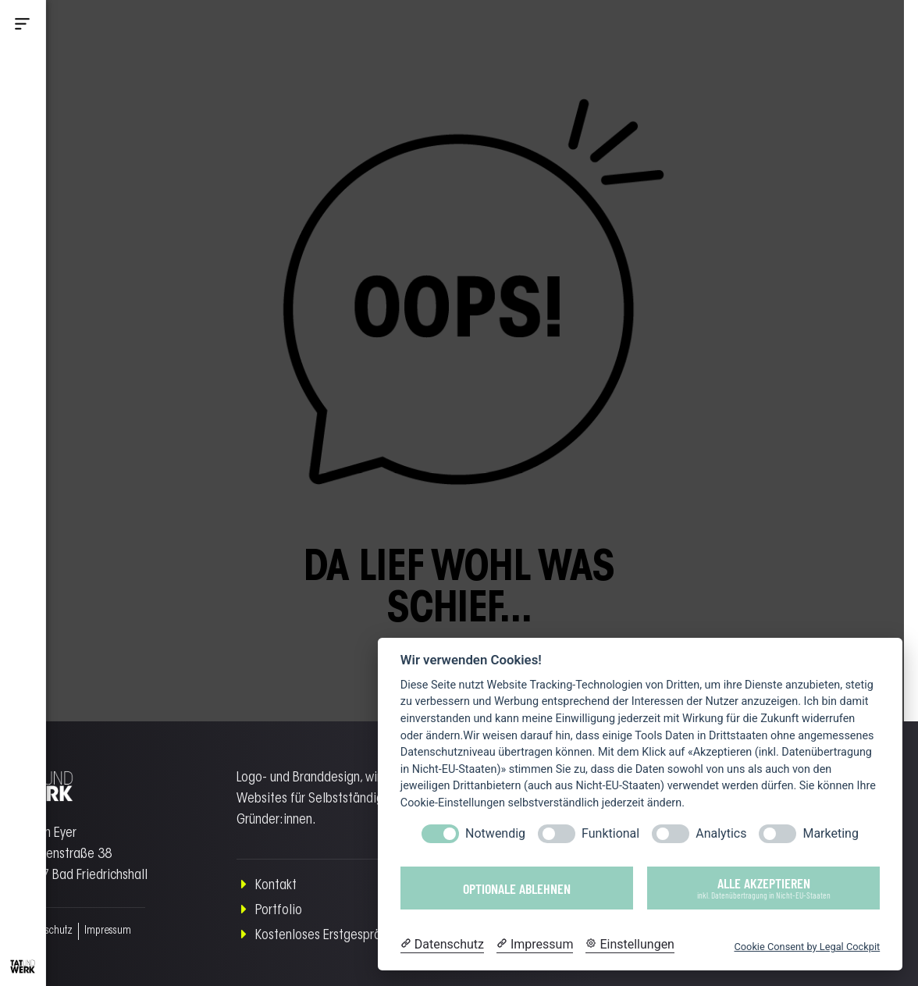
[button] (22, 26)
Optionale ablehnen (517, 888)
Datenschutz (46, 931)
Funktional (610, 833)
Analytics (721, 833)
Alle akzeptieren (763, 887)
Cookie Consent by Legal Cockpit (807, 946)
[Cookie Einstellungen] (629, 944)
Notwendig (495, 833)
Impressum (107, 931)
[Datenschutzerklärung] (442, 944)
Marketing (830, 833)
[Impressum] (534, 944)
